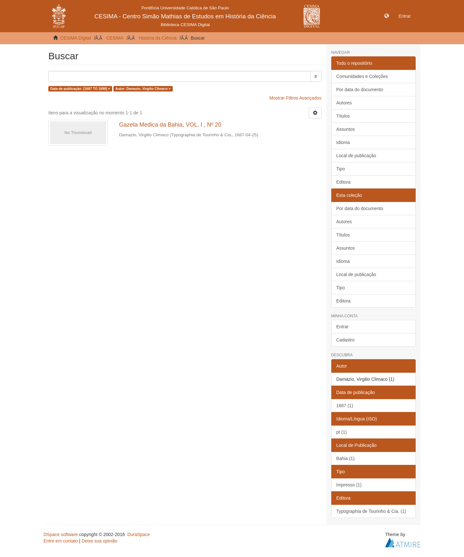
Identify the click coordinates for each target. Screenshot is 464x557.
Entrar (342, 326)
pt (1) (341, 432)
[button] (387, 16)
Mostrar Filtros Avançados (295, 98)
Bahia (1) (345, 458)
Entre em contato (61, 540)
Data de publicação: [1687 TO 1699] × (80, 89)
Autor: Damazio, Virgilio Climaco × (143, 89)
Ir (315, 76)
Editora (343, 182)
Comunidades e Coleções (362, 76)
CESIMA (115, 38)
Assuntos (345, 129)
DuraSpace (138, 534)
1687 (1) (344, 405)
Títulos (343, 116)
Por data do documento (359, 89)
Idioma (343, 142)
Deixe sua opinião (99, 540)
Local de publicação (356, 155)
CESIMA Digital (75, 38)
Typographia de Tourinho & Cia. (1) (371, 511)
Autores (344, 102)
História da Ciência (158, 38)
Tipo (340, 168)
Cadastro (345, 339)
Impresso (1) (349, 484)
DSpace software (61, 534)
